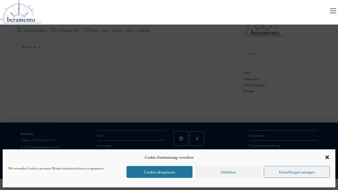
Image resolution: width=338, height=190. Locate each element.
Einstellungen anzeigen (297, 171)
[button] (327, 157)
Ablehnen (228, 171)
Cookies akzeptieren (159, 171)
